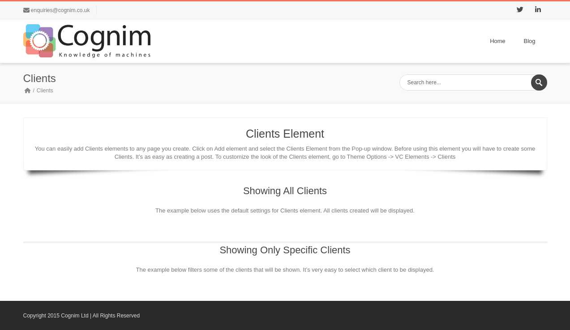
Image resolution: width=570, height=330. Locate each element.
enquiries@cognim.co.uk (60, 10)
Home (498, 41)
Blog (529, 41)
